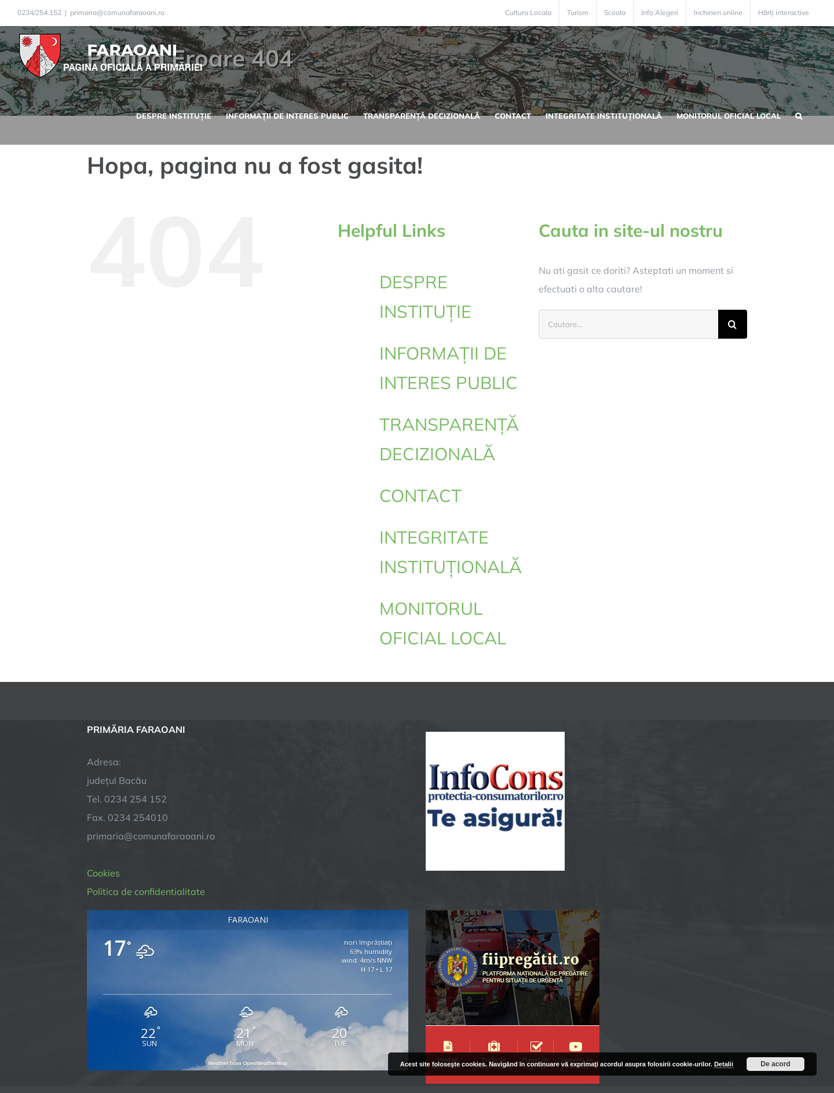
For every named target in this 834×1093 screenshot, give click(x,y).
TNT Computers (213, 1048)
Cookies (103, 752)
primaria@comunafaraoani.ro (117, 12)
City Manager (268, 1048)
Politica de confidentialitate (146, 771)
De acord (775, 1064)
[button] (798, 114)
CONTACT (420, 496)
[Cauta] (732, 324)
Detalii (723, 1064)
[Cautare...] (628, 324)
